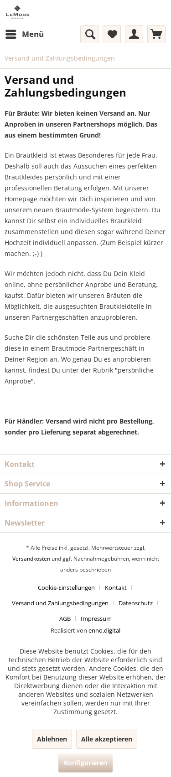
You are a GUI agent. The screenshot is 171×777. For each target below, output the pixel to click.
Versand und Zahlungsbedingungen (60, 603)
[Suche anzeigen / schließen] (89, 34)
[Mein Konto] (134, 34)
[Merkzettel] (112, 34)
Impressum (96, 618)
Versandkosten (31, 558)
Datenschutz (136, 603)
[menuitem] (24, 34)
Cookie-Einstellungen (66, 587)
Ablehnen (52, 739)
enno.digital (104, 630)
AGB (65, 618)
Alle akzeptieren (106, 739)
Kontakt (116, 587)
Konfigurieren (85, 762)
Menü (24, 33)
